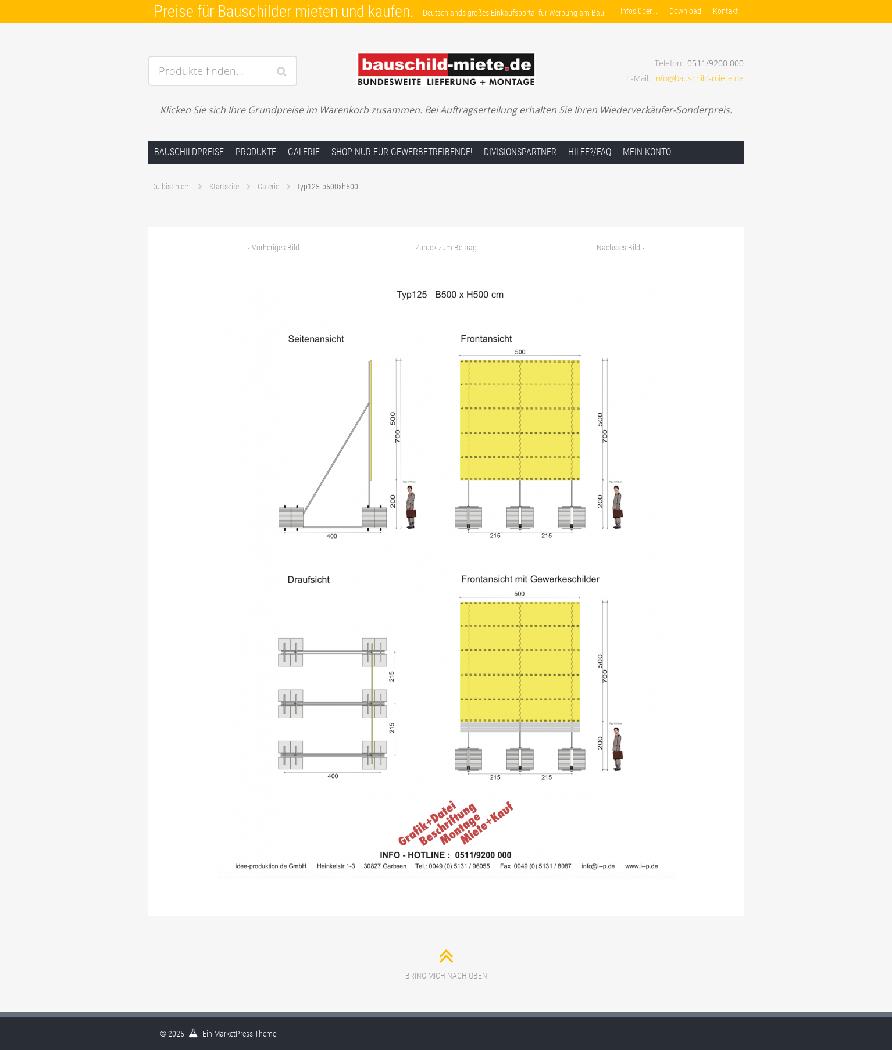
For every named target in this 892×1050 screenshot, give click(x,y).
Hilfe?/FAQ (589, 151)
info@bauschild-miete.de (699, 78)
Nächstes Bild (620, 247)
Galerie (304, 151)
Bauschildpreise (189, 151)
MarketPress (233, 1033)
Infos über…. (639, 11)
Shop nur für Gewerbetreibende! (401, 151)
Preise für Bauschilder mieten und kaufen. (284, 11)
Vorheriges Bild (273, 247)
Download (685, 11)
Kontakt (725, 11)
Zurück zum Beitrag (446, 247)
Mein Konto (647, 151)
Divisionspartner (520, 151)
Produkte (256, 151)
